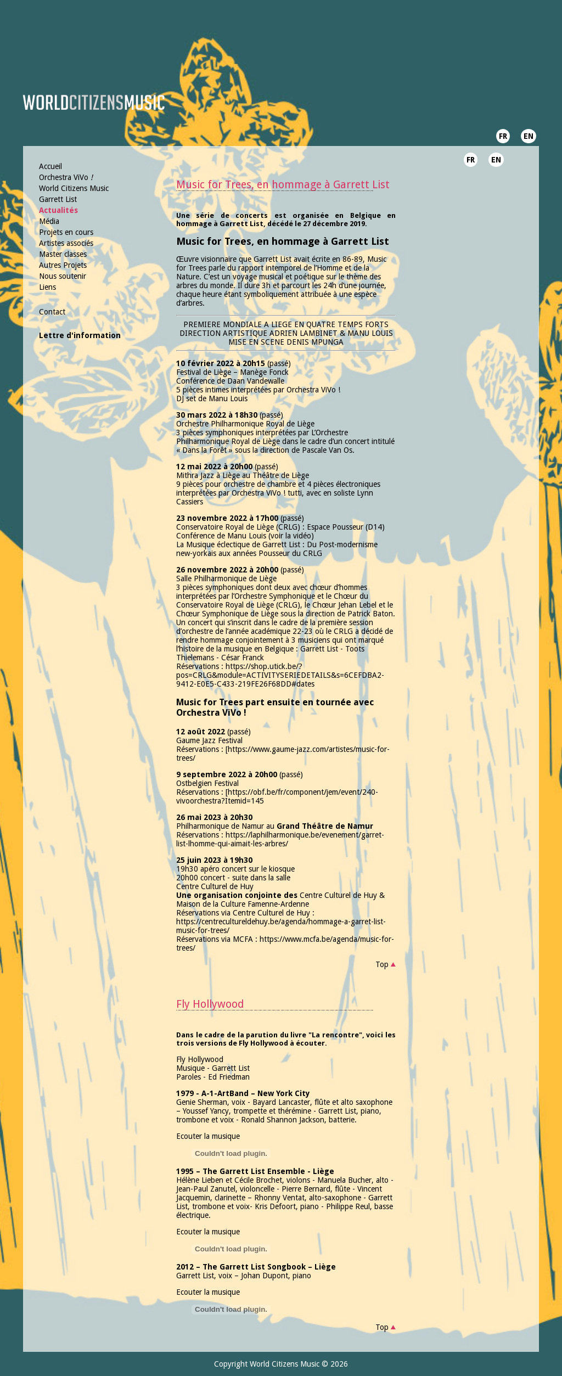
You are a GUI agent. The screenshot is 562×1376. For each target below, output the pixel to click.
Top (382, 964)
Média (49, 221)
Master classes (63, 254)
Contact (52, 311)
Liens (47, 287)
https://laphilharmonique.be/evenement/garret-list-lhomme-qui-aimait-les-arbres (280, 839)
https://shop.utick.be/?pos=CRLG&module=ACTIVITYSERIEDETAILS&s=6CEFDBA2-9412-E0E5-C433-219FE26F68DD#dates (280, 675)
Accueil (50, 166)
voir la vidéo (291, 535)
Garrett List (58, 199)
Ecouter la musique (208, 1136)
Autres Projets (63, 265)
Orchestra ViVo (66, 177)
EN (528, 136)
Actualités (58, 210)
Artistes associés (66, 243)
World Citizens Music (74, 188)
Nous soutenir (62, 276)
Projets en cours (66, 232)
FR (503, 136)
